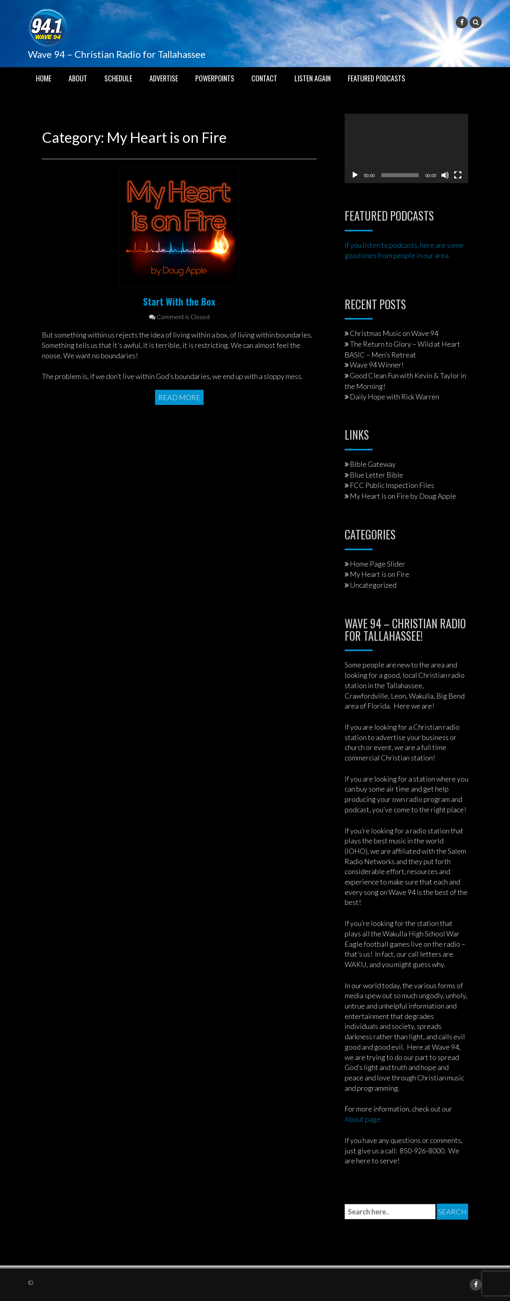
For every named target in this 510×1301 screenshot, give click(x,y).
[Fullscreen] (458, 175)
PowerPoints (214, 78)
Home (43, 78)
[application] (406, 148)
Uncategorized (373, 584)
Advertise (163, 78)
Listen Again (312, 78)
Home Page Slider (377, 563)
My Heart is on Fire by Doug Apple (403, 496)
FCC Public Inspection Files (392, 485)
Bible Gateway (373, 464)
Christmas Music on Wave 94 (394, 333)
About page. (363, 1119)
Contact (264, 78)
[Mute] (445, 175)
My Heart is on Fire (379, 574)
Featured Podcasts (376, 78)
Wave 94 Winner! (377, 364)
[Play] (355, 175)
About (78, 78)
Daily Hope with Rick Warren (394, 396)
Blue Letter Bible (376, 474)
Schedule (118, 78)
